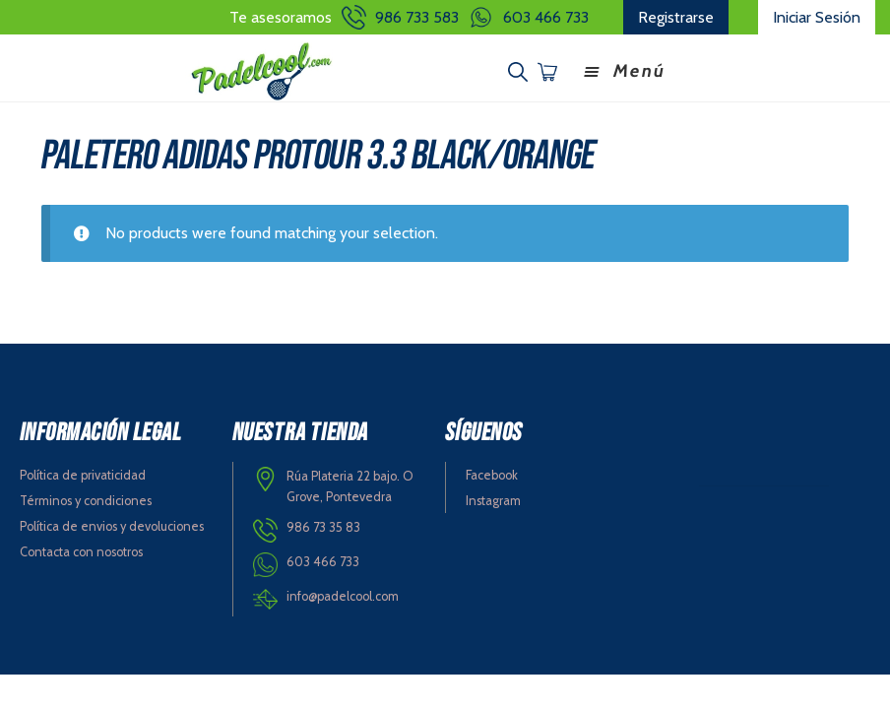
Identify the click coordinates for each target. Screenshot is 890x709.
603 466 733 (546, 17)
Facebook (492, 475)
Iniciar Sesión (816, 17)
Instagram (493, 500)
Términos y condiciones (86, 500)
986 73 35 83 (323, 527)
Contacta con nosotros (81, 552)
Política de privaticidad (83, 475)
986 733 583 (417, 17)
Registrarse (676, 17)
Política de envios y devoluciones (112, 526)
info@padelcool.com (342, 596)
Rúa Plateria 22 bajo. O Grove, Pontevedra (349, 486)
